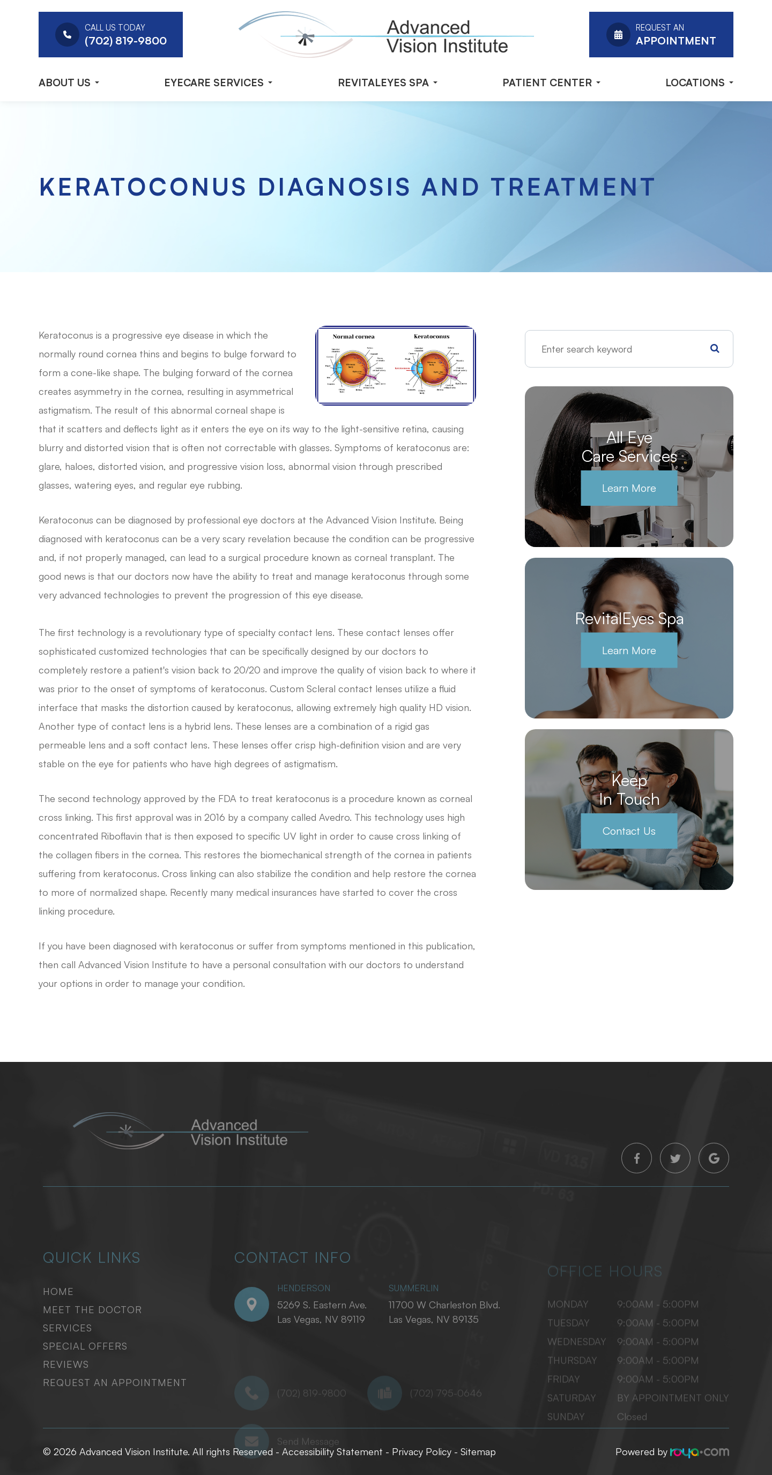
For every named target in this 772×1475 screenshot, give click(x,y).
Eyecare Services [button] (218, 82)
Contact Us (629, 830)
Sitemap (478, 1451)
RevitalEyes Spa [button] (387, 82)
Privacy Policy (421, 1451)
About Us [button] (69, 82)
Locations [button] (699, 82)
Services (67, 1343)
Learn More (629, 488)
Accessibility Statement (332, 1451)
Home (58, 1307)
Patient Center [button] (551, 82)
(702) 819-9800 (311, 1420)
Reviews (66, 1380)
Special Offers (85, 1361)
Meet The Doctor (92, 1325)
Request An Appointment (115, 1398)
